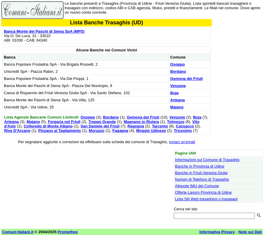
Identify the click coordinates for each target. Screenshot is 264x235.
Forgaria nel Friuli (64, 121)
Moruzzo (96, 130)
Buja (174, 93)
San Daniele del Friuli (100, 126)
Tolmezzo (175, 121)
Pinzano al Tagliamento (59, 130)
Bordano (178, 71)
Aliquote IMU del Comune (197, 186)
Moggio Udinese (151, 130)
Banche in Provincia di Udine (199, 166)
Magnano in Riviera (141, 121)
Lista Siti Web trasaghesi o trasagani (206, 199)
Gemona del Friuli (186, 78)
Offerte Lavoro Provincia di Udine (203, 192)
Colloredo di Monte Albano (48, 126)
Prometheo (68, 232)
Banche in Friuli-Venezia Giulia (201, 173)
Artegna (177, 100)
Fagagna (120, 130)
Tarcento (160, 126)
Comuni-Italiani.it (17, 232)
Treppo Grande (102, 121)
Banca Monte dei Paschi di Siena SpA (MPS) (44, 31)
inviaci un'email (182, 142)
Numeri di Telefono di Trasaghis (202, 179)
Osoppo (177, 64)
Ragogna (136, 126)
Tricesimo (183, 130)
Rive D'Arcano (17, 130)
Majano (177, 107)
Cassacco (185, 126)
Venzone (178, 85)
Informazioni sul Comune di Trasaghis (207, 159)
